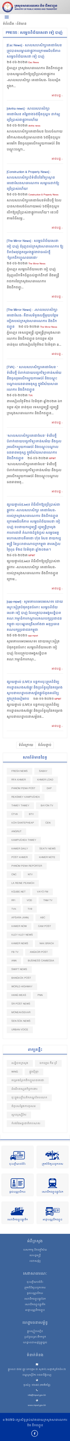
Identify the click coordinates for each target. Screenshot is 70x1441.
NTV (30, 874)
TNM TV (47, 900)
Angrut (16, 831)
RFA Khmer (18, 780)
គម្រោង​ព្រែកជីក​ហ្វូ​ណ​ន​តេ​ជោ (27, 1080)
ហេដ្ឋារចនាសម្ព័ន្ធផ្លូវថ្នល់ (35, 1343)
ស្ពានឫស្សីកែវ (18, 1115)
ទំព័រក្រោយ (26, 745)
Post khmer (19, 857)
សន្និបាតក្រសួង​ (19, 1063)
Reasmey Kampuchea (25, 797)
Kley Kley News (22, 935)
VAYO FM (42, 892)
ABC (42, 918)
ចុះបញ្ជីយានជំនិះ (17, 1164)
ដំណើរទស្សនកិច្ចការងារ (24, 1089)
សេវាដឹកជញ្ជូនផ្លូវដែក (52, 1192)
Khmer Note (47, 857)
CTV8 (14, 814)
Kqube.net (18, 892)
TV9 (30, 909)
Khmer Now (19, 926)
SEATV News (47, 849)
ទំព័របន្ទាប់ (44, 745)
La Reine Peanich (22, 883)
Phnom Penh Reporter (26, 866)
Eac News (33, 63)
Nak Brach (47, 943)
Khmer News (19, 943)
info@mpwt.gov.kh (37, 1395)
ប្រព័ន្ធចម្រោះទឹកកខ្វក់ (35, 1337)
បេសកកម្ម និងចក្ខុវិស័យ (35, 1250)
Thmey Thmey (20, 805)
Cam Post (44, 926)
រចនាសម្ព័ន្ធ (35, 1261)
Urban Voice (19, 1030)
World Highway (21, 986)
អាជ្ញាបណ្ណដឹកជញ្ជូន (52, 1220)
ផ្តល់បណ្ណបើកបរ (17, 1192)
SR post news (20, 1004)
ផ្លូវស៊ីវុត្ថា (34, 1072)
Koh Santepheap (22, 823)
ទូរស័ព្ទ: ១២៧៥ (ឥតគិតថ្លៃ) (36, 1385)
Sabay (43, 771)
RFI (13, 900)
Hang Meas (18, 995)
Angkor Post (39, 952)
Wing (14, 1072)
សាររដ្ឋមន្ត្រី (35, 1255)
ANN (13, 961)
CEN (47, 823)
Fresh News (19, 771)
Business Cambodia (41, 961)
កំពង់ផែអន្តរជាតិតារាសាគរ (25, 1123)
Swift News (19, 969)
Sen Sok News (20, 1021)
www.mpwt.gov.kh (37, 1405)
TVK (30, 396)
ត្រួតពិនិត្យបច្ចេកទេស (52, 1164)
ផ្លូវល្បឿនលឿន (35, 1331)
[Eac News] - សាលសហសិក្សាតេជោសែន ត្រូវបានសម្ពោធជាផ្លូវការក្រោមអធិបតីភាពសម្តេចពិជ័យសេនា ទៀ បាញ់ (34, 51)
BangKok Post (21, 978)
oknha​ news (34, 126)
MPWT (52, 459)
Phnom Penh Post (23, 788)
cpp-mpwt (33, 636)
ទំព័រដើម (9, 24)
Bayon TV (47, 805)
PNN (40, 995)
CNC (13, 874)
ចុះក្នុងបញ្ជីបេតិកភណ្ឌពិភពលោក (29, 1098)
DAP (49, 788)
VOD (29, 900)
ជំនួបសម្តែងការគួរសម (23, 1106)
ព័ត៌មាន (21, 24)
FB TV (14, 952)
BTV (31, 814)
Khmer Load (45, 780)
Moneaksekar (20, 1012)
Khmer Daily (19, 849)
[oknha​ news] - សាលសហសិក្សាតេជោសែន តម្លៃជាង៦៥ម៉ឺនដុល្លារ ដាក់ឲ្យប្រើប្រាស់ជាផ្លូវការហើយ (33, 114)
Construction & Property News (43, 195)
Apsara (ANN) (20, 918)
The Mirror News (36, 264)
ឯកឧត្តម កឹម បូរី (48, 1063)
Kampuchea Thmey (23, 840)
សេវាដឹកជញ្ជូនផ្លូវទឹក (17, 1220)
